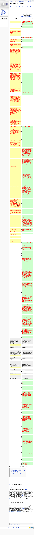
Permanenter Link (3, 26)
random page (3, 13)
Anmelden (31, 0)
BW (19, 524)
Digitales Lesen (13, 514)
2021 (25, 489)
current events (3, 11)
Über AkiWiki (15, 527)
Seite (11, 1)
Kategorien (11, 524)
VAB (17, 524)
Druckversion (3, 25)
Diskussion (14, 1)
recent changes (3, 12)
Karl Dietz (26, 516)
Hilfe (2, 14)
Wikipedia (11, 487)
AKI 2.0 (15, 524)
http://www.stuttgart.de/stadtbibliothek (15, 498)
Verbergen (20, 469)
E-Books (22, 495)
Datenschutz (9, 527)
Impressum (20, 527)
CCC (10, 484)
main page (2, 10)
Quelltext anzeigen (17, 7)
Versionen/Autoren (28, 1)
